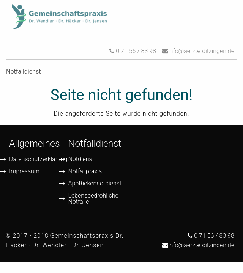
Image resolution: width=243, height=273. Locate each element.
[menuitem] (59, 17)
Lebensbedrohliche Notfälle (92, 198)
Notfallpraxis (85, 171)
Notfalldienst (95, 143)
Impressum (24, 171)
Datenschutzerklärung (33, 159)
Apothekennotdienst (92, 183)
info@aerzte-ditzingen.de (201, 51)
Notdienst (81, 159)
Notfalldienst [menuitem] (23, 71)
